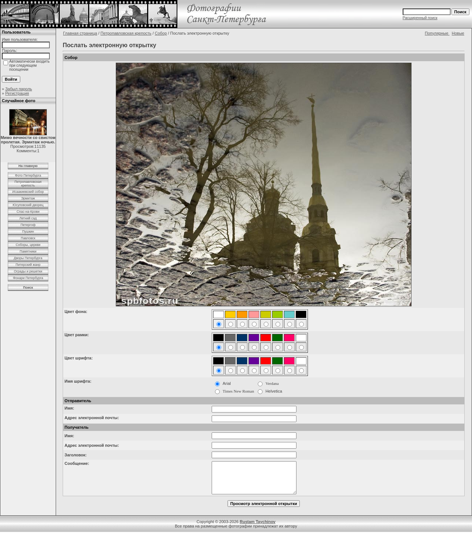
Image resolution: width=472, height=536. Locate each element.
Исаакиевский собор (28, 192)
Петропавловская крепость (27, 183)
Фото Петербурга (28, 175)
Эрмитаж (28, 198)
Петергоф (28, 225)
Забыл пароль (18, 89)
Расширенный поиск (420, 18)
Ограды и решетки (28, 271)
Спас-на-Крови (28, 211)
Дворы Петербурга (28, 258)
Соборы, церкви (28, 245)
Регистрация (17, 93)
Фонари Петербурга (28, 278)
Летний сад (28, 218)
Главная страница (80, 33)
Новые (458, 33)
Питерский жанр (28, 265)
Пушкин (28, 231)
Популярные (437, 33)
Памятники (28, 251)
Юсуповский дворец (28, 205)
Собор (161, 33)
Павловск (28, 238)
